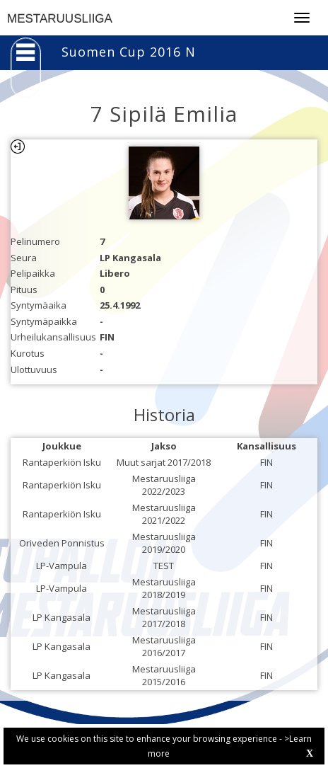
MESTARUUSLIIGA (59, 18)
